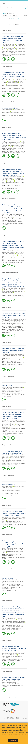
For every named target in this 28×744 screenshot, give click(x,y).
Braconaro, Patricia (6, 618)
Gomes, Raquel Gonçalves (8, 322)
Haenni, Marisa (5, 255)
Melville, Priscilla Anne (21, 47)
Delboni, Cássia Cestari (9, 48)
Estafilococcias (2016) (8, 484)
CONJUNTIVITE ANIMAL (7, 524)
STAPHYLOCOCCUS (6, 90)
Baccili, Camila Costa (19, 355)
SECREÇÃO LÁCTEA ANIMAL (17, 364)
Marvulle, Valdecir (19, 425)
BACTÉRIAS (9, 115)
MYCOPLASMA (5, 188)
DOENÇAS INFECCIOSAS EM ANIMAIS (10, 330)
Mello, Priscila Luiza (14, 142)
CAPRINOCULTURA (11, 329)
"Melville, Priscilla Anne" (9, 15)
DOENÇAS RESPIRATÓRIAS (19, 524)
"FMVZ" (11, 13)
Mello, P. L (5, 81)
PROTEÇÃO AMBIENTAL (17, 659)
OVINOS (8, 185)
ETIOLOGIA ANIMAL (19, 187)
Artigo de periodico (7, 30)
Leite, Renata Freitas (17, 354)
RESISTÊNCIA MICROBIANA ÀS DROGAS (15, 152)
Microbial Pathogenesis (11, 521)
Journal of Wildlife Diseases (12, 294)
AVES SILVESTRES (19, 295)
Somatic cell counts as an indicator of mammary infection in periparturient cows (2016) (13, 350)
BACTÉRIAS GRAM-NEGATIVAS (13, 54)
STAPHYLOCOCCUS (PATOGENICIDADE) (11, 495)
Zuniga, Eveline (5, 141)
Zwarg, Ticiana (9, 622)
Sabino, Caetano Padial (16, 454)
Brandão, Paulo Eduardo (7, 292)
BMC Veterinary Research (11, 327)
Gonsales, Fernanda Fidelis (8, 517)
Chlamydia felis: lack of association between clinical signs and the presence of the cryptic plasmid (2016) (13, 513)
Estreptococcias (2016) (9, 385)
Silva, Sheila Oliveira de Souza (17, 145)
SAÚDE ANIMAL (16, 660)
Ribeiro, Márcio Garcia (7, 388)
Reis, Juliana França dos (7, 354)
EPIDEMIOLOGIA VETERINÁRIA (18, 297)
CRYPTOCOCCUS (19, 329)
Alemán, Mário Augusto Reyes (9, 423)
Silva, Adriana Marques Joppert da (9, 621)
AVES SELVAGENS (11, 295)
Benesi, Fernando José (17, 324)
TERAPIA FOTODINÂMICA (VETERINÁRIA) (15, 463)
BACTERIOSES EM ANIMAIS (8, 628)
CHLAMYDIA (13, 523)
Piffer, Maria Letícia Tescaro (8, 44)
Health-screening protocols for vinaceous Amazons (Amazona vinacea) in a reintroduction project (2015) (14, 648)
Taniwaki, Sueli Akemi (7, 146)
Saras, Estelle (20, 253)
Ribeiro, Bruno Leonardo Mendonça (17, 421)
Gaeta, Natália (19, 214)
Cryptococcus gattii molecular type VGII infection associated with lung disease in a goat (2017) (13, 315)
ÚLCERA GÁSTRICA (6, 55)
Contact (24, 718)
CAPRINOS (9, 557)
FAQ (4, 718)
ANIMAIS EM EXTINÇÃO (7, 660)
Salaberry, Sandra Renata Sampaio (9, 548)
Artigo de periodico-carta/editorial (10, 272)
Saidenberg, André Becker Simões (9, 288)
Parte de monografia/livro (8, 102)
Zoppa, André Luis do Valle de (18, 45)
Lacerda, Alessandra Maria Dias (16, 320)
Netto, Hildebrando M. (11, 252)
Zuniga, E (16, 518)
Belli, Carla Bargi (12, 49)
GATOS (9, 262)
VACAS (3, 365)
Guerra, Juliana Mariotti (17, 319)
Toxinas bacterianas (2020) (10, 108)
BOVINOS (9, 151)
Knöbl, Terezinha (5, 111)
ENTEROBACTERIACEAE (12, 260)
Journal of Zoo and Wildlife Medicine (14, 656)
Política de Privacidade (10, 718)
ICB (6, 184)
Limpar (25, 15)
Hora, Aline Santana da (19, 79)
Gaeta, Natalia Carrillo (18, 176)
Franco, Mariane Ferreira (7, 176)
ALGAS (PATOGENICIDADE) (13, 585)
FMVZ (15, 52)
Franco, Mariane (5, 214)
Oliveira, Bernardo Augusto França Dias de (11, 420)
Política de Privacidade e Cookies (17, 734)
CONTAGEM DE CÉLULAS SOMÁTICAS (15, 362)
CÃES (12, 262)
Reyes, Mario (12, 214)
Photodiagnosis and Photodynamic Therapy (15, 460)
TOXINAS (14, 115)
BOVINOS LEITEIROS (11, 88)
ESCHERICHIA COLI (6, 297)
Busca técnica (18, 718)
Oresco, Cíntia (17, 250)
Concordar (13, 740)
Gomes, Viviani (5, 358)
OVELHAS (9, 221)
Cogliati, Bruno (17, 326)
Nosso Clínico (9, 683)
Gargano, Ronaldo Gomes (15, 456)
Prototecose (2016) (7, 578)
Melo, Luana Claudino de (7, 250)
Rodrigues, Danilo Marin (19, 322)
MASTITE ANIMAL (20, 88)
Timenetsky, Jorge (9, 179)
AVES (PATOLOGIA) (11, 626)
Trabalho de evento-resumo (9, 198)
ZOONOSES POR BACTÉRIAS (13, 630)
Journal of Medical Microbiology (13, 428)
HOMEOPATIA (5, 686)
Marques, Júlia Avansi (10, 425)
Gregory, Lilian (10, 181)
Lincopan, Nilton (12, 255)
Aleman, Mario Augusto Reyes (9, 178)
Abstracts (8, 218)
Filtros (4, 13)
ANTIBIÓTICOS (14, 90)
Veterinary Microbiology (11, 257)
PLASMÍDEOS (19, 523)
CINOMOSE (9, 685)
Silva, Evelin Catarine (6, 319)
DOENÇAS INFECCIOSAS (17, 685)
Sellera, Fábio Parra (6, 454)
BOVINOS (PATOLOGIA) (7, 465)
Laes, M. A (11, 81)
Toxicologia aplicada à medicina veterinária (15, 112)
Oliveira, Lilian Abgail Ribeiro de (13, 144)
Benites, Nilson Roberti (9, 47)
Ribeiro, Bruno (5, 215)
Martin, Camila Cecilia (7, 324)
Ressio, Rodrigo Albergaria (8, 323)
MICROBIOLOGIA (13, 188)
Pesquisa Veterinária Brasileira (12, 182)
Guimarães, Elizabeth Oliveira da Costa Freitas (12, 581)
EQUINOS (23, 54)
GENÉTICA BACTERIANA (19, 91)
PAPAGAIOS (9, 659)
